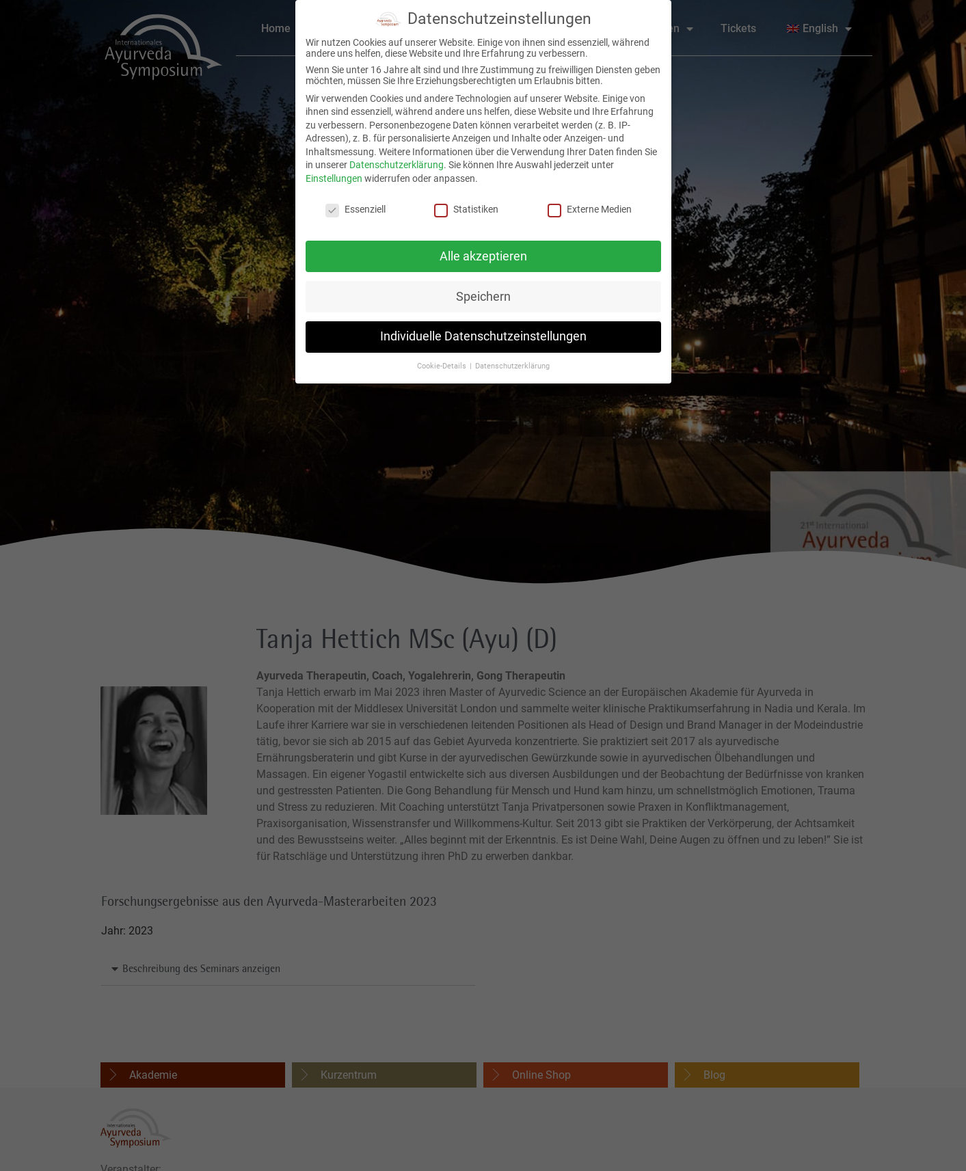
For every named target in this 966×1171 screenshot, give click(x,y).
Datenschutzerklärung (396, 159)
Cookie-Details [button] (442, 361)
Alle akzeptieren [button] (483, 251)
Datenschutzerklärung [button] (512, 361)
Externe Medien (590, 203)
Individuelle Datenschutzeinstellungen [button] (483, 331)
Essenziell (355, 203)
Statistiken (466, 203)
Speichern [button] (483, 291)
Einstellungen (334, 173)
